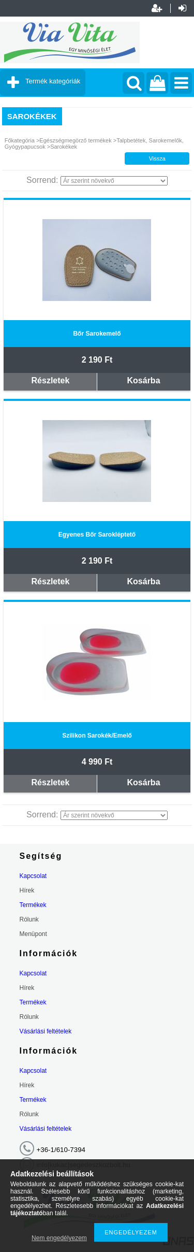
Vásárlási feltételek (46, 1031)
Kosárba (143, 380)
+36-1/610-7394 (61, 1150)
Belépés (182, 8)
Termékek (33, 905)
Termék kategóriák (52, 81)
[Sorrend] (114, 180)
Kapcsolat (33, 876)
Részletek (51, 380)
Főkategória (20, 140)
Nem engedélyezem (59, 1238)
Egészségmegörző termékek (75, 140)
